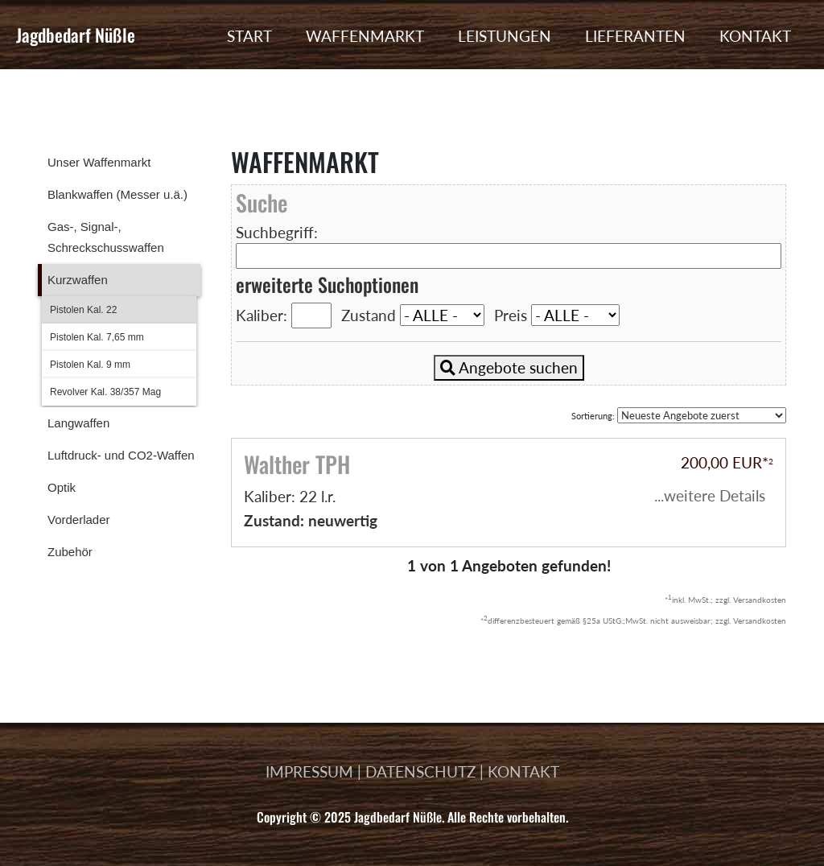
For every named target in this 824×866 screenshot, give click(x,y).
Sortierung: (678, 415)
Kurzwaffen (77, 280)
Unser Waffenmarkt (98, 162)
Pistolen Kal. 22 (83, 309)
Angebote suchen (509, 367)
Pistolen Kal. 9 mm (90, 364)
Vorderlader (78, 519)
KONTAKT (755, 36)
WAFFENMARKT (365, 36)
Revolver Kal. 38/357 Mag (105, 392)
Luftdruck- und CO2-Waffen (121, 455)
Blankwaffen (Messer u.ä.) (117, 194)
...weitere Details (709, 495)
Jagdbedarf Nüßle (75, 34)
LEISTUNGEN (504, 36)
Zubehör (70, 552)
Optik (61, 487)
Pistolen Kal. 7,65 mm (97, 337)
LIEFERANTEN (635, 36)
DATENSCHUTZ (420, 771)
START (249, 36)
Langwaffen (78, 423)
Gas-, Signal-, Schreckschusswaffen (105, 237)
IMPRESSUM (309, 771)
